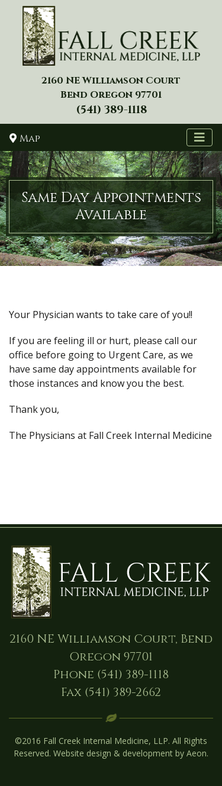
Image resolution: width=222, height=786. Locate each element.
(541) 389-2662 (123, 692)
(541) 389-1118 (133, 674)
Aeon (196, 753)
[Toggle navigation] (199, 137)
